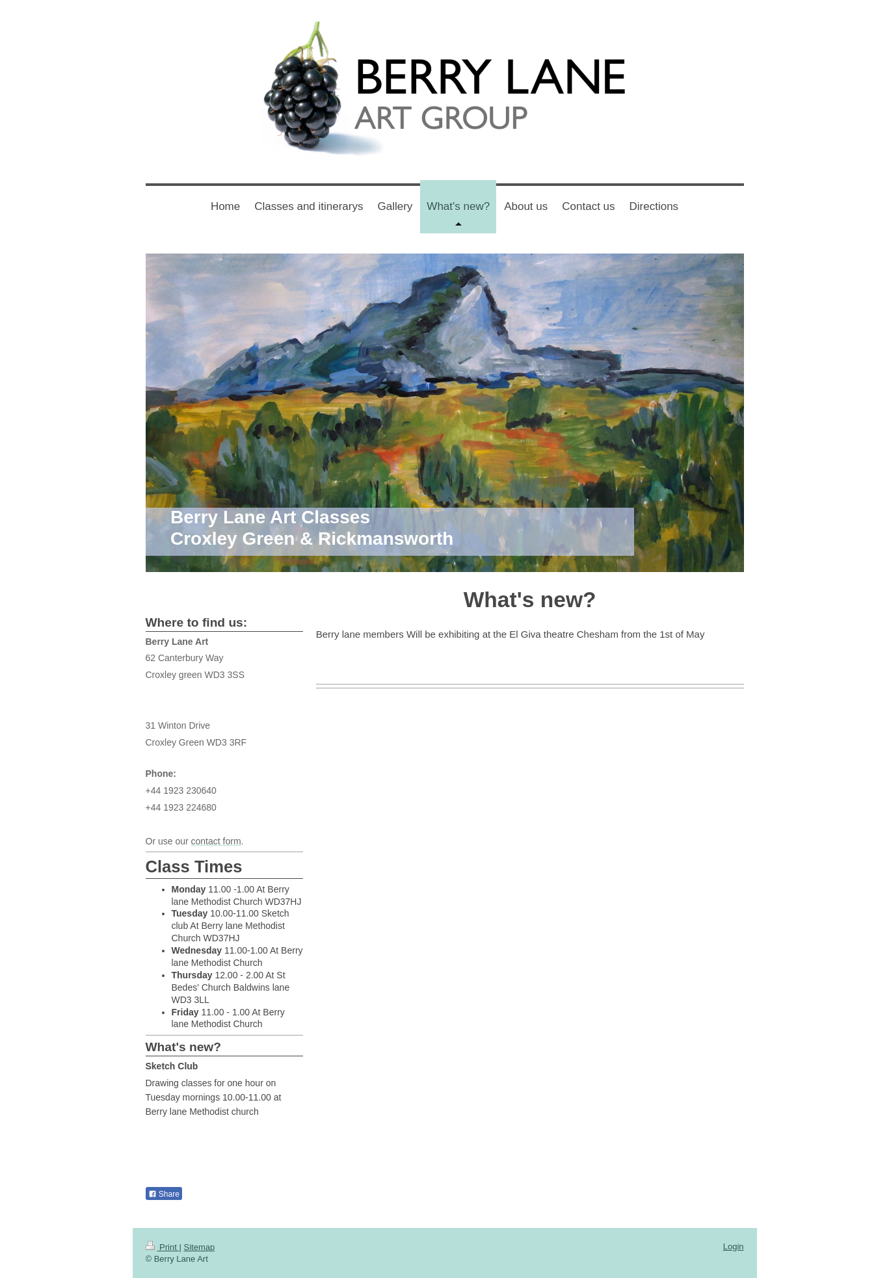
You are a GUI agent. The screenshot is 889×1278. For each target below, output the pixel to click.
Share (163, 1194)
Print (162, 1247)
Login (733, 1246)
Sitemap (199, 1247)
